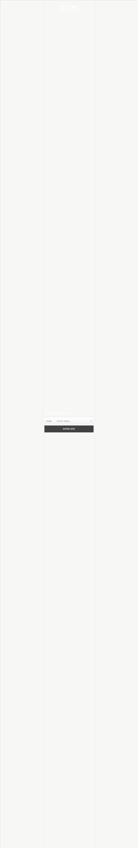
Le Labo (69, 8)
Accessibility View (88, 435)
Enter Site (69, 429)
